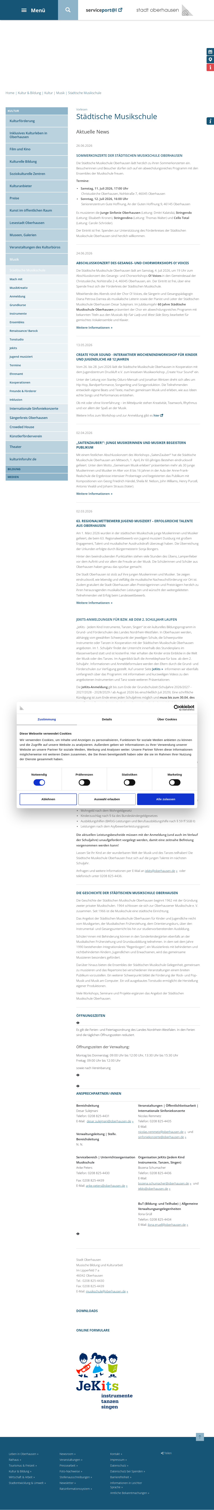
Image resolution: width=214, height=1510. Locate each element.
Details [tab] (107, 719)
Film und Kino (20, 149)
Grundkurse (18, 305)
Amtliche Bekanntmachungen (128, 1493)
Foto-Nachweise (70, 1471)
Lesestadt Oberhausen (27, 223)
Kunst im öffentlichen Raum (31, 211)
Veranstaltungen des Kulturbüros (35, 247)
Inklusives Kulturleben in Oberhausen (28, 135)
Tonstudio (17, 339)
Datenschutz (118, 1466)
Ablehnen (48, 799)
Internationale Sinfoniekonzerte (34, 409)
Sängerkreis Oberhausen (29, 418)
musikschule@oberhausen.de (106, 1291)
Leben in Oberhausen (22, 1454)
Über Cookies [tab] (167, 719)
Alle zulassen (165, 799)
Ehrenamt (16, 374)
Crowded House (22, 427)
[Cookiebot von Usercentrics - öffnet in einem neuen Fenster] (176, 708)
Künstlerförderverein (26, 436)
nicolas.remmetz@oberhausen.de (160, 1132)
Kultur (48, 93)
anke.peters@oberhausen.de (105, 1186)
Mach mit (16, 279)
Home (10, 93)
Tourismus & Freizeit (22, 1466)
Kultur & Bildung (29, 93)
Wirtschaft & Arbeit (21, 1477)
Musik (60, 93)
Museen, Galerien (23, 235)
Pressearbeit (67, 1466)
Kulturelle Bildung (23, 162)
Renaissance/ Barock (24, 331)
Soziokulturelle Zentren (27, 174)
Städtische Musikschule (84, 93)
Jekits (13, 348)
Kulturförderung (22, 121)
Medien (13, 477)
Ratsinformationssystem (75, 1489)
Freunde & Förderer (23, 391)
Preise (14, 198)
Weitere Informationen (93, 328)
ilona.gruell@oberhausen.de (167, 1225)
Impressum (117, 1460)
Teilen (166, 1453)
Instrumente (18, 314)
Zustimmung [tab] (47, 719)
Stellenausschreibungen (75, 1477)
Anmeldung (17, 296)
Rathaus (14, 1460)
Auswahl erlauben (107, 799)
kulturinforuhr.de (23, 459)
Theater (15, 447)
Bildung (14, 469)
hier (156, 416)
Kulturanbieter (21, 186)
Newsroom (66, 1454)
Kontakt (115, 1454)
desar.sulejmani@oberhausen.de (109, 1121)
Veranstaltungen (70, 1460)
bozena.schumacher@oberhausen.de (163, 1184)
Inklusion (16, 400)
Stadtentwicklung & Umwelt (26, 1483)
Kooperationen (20, 383)
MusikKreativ (19, 288)
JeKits (156, 669)
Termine (15, 365)
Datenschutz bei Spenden (126, 1471)
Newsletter (66, 1483)
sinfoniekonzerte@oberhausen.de (161, 1137)
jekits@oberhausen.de (160, 871)
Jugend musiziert (21, 357)
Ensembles (17, 322)
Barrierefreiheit (119, 1477)
